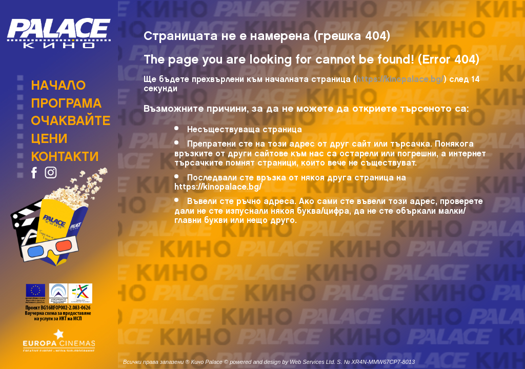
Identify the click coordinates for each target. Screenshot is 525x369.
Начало (58, 82)
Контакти (65, 153)
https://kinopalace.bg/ (399, 77)
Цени (49, 135)
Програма (66, 100)
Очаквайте (70, 117)
